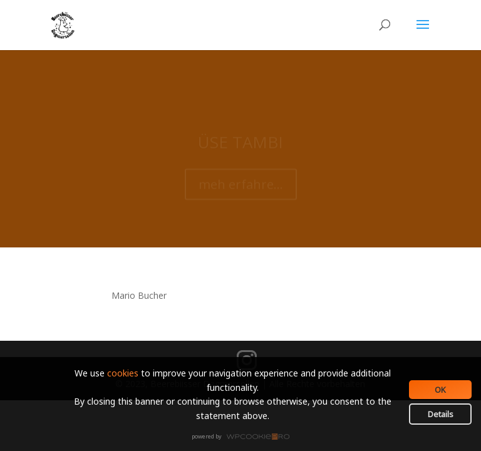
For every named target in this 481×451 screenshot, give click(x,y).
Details (440, 414)
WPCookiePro (244, 437)
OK (440, 389)
